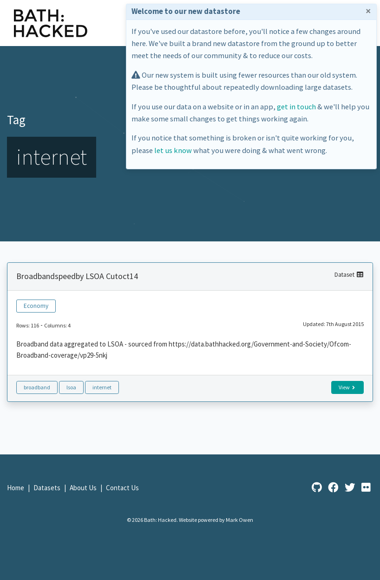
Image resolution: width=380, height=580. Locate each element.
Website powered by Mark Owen (216, 519)
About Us (84, 487)
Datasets (47, 487)
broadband (37, 387)
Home (16, 487)
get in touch (296, 107)
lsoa (71, 387)
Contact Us (122, 487)
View (347, 387)
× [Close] (368, 11)
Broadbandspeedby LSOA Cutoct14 (77, 276)
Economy (36, 306)
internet (101, 387)
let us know (173, 150)
